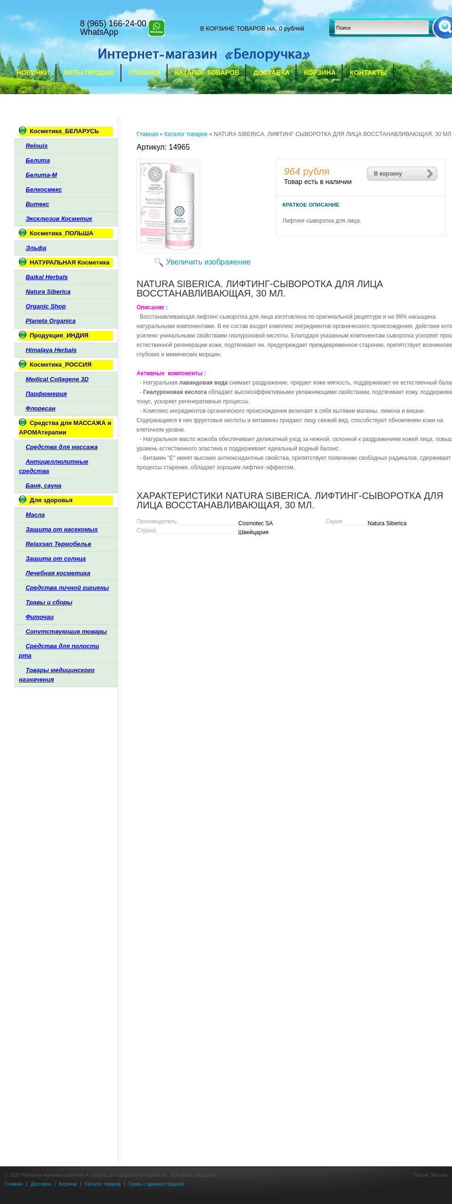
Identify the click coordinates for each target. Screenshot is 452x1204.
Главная (145, 72)
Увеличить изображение (208, 262)
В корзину (388, 173)
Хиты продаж (89, 72)
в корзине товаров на (237, 28)
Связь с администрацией (156, 1184)
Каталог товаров (207, 72)
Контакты (368, 72)
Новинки (32, 72)
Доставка (271, 72)
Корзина (320, 72)
